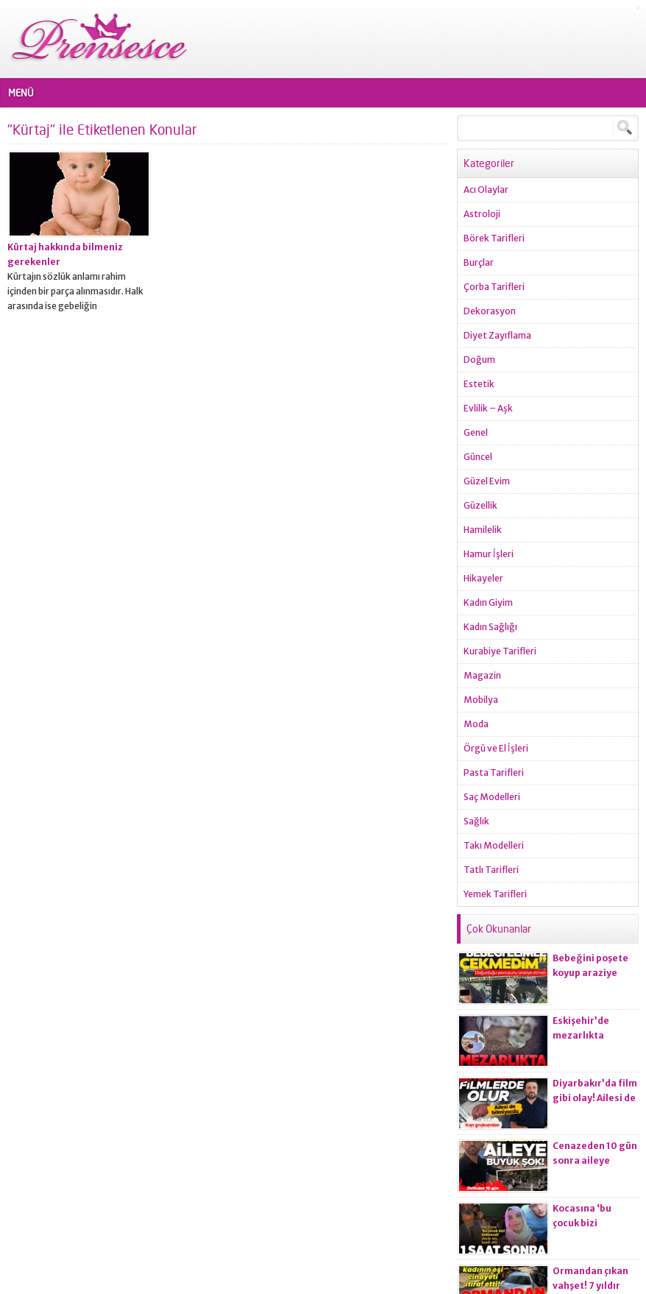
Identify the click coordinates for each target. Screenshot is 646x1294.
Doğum (479, 359)
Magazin (482, 675)
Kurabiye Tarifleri (500, 651)
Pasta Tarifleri (494, 772)
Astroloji (482, 213)
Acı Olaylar (486, 189)
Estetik (479, 383)
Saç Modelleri (492, 796)
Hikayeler (483, 578)
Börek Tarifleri (494, 238)
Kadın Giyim (488, 602)
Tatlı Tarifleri (491, 869)
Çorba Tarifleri (494, 286)
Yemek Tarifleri (495, 893)
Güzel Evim (487, 481)
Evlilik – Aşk (488, 408)
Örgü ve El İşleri (496, 748)
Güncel (478, 456)
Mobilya (481, 699)
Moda (476, 723)
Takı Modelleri (494, 845)
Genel (476, 432)
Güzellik (480, 505)
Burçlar (479, 262)
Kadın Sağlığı (490, 626)
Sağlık (476, 821)
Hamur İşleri (489, 553)
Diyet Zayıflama (497, 335)
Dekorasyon (490, 311)
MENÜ (21, 93)
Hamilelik (483, 529)
